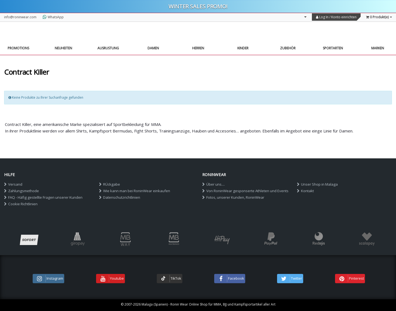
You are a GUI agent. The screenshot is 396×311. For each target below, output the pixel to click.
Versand (13, 184)
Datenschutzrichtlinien (119, 197)
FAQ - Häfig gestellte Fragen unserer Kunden (43, 197)
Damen (153, 48)
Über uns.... (213, 184)
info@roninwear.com (20, 17)
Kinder (242, 48)
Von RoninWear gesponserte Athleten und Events (245, 190)
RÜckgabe (109, 184)
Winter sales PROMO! (198, 6)
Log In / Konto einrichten (336, 17)
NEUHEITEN (63, 48)
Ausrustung (108, 48)
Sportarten (333, 48)
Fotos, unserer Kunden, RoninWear (233, 197)
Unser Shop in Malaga (317, 184)
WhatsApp (53, 17)
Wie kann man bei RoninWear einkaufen (134, 190)
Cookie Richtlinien (21, 203)
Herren (198, 48)
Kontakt (305, 190)
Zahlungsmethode (21, 190)
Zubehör (288, 48)
